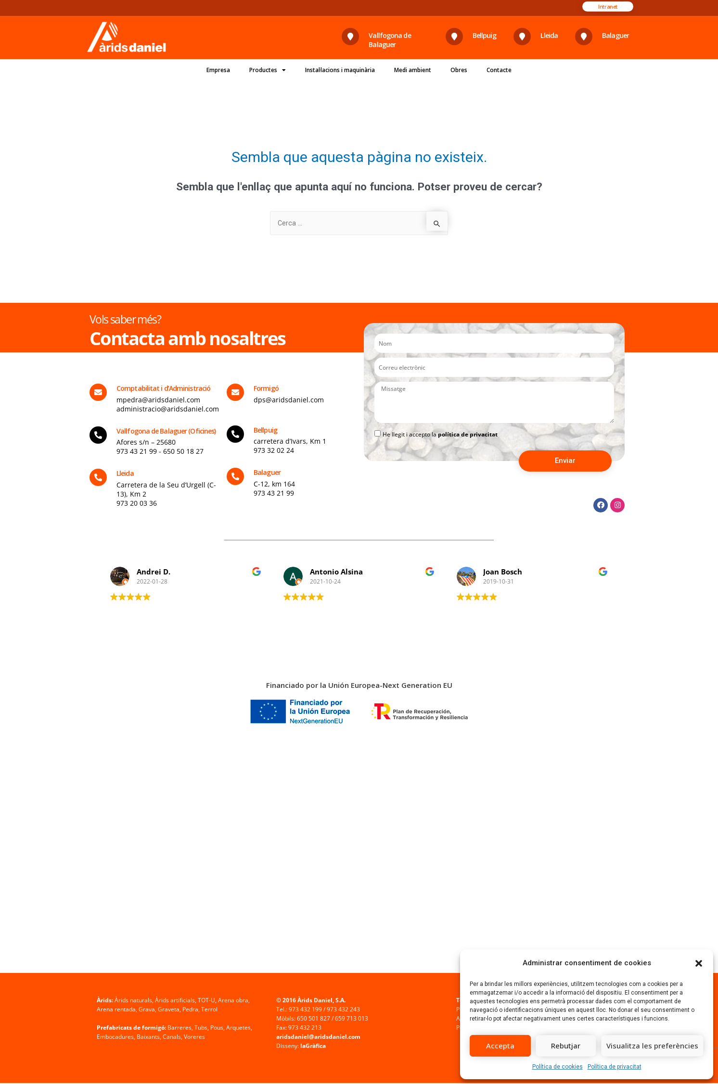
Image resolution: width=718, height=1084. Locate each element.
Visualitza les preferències (652, 1045)
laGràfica (313, 1047)
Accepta (500, 1045)
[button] (699, 963)
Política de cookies (557, 1066)
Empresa (218, 70)
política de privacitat (468, 435)
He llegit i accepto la (440, 435)
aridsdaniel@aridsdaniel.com (318, 1038)
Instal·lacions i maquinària (340, 70)
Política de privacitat (614, 1066)
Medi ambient (412, 70)
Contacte (499, 70)
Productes (267, 70)
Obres (458, 70)
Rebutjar (565, 1045)
